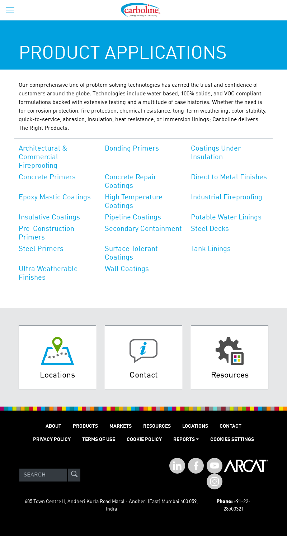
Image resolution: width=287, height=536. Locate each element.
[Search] (43, 475)
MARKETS (120, 426)
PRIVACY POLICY (52, 439)
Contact (230, 426)
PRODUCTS (85, 426)
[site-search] (74, 475)
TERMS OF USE (98, 439)
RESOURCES (157, 426)
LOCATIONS (195, 426)
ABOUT (53, 426)
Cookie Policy (144, 439)
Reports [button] (184, 439)
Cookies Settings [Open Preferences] (232, 439)
